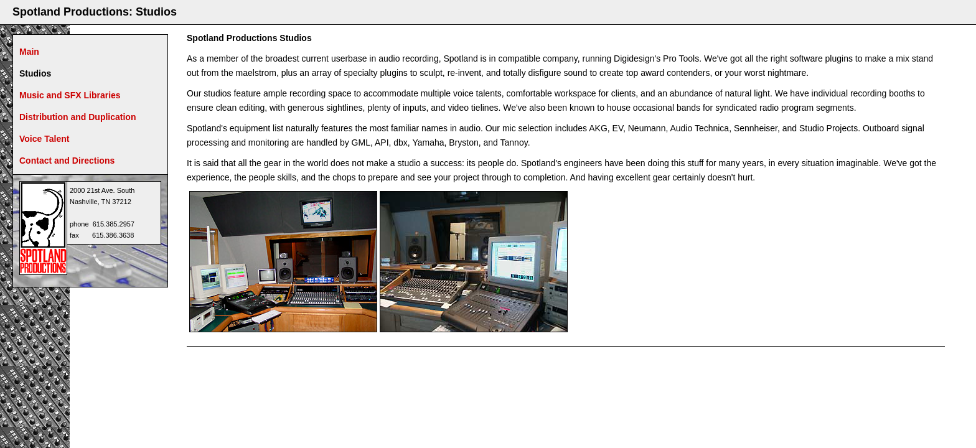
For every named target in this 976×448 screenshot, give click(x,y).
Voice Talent (44, 139)
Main (29, 52)
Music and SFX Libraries (70, 95)
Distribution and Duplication (77, 117)
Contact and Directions (67, 161)
